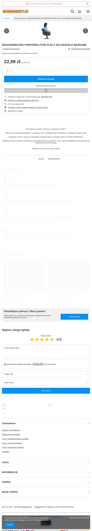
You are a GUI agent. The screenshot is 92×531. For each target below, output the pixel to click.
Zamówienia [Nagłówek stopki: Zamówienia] (8, 423)
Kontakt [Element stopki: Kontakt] (5, 452)
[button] (6, 30)
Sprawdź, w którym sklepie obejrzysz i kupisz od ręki (28, 107)
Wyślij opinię (46, 391)
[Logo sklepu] (15, 11)
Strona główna (20, 18)
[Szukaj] (72, 11)
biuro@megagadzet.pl (23, 507)
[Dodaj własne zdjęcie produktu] (49, 364)
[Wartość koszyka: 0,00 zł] (79, 11)
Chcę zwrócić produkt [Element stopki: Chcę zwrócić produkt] (12, 443)
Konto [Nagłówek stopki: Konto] (5, 462)
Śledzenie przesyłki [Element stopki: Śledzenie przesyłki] (11, 435)
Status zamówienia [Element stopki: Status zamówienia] (11, 430)
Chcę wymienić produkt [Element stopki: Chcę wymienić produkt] (13, 448)
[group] (46, 30)
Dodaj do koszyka (46, 79)
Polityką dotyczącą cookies (59, 518)
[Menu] (88, 11)
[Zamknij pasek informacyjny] (87, 3)
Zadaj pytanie (74, 317)
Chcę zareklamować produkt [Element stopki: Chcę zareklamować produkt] (15, 439)
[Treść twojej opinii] (46, 351)
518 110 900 (7, 507)
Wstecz (6, 18)
